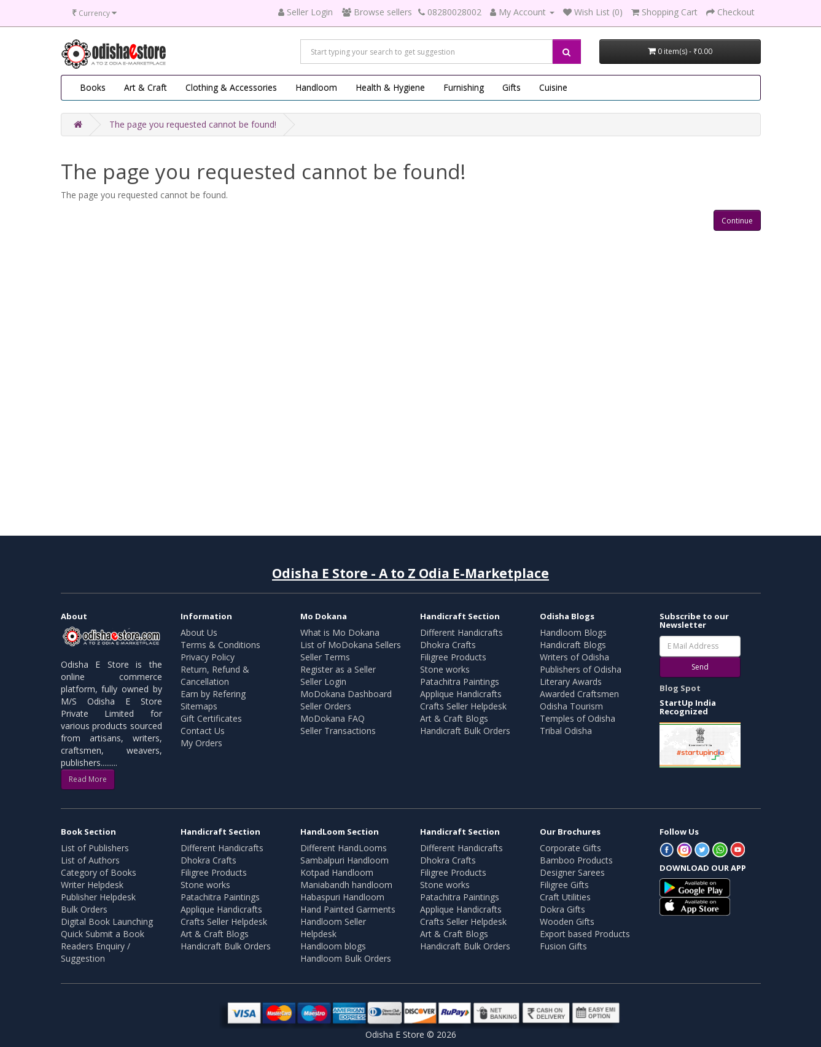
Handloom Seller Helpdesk (333, 928)
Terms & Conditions (220, 645)
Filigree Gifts (564, 885)
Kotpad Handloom (336, 872)
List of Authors (90, 860)
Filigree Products (453, 657)
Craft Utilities (565, 897)
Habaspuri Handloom (342, 897)
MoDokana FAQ (332, 718)
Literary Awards (571, 681)
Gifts (511, 87)
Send (700, 667)
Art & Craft (145, 87)
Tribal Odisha (566, 730)
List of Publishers (95, 848)
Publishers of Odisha (580, 669)
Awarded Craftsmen (579, 694)
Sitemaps (199, 706)
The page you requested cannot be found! (192, 124)
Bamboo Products (576, 860)
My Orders (201, 743)
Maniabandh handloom (346, 885)
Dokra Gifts (562, 909)
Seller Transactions (338, 730)
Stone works (445, 669)
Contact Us (203, 730)
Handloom (316, 87)
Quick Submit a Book (102, 934)
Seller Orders (325, 706)
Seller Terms (325, 657)
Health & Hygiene (390, 87)
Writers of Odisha (574, 657)
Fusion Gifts (563, 946)
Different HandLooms (343, 848)
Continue (737, 220)
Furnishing (463, 87)
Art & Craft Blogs (454, 718)
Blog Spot (680, 687)
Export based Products (585, 934)
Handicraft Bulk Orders (465, 730)
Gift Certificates (211, 718)
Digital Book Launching (107, 921)
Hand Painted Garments (347, 909)
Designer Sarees (572, 872)
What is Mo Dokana (339, 632)
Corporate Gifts (570, 848)
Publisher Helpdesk (98, 897)
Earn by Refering (213, 694)
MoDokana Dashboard (346, 694)
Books (93, 87)
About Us (199, 632)
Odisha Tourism (571, 706)
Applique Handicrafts (461, 694)
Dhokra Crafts (448, 645)
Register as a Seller (338, 669)
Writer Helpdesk (92, 885)
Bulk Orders (84, 909)
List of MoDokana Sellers (350, 645)
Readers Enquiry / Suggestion (95, 952)
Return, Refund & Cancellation (215, 675)
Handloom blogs (333, 946)
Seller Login (323, 681)
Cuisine (553, 87)
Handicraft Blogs (573, 645)
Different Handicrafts (461, 632)
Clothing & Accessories (231, 87)
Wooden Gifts (567, 921)
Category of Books (98, 872)
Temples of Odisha (577, 718)
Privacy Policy (208, 657)
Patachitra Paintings (459, 681)
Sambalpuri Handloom (344, 860)
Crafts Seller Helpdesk (463, 706)
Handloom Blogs (573, 632)
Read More (88, 779)
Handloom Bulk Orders (345, 958)
